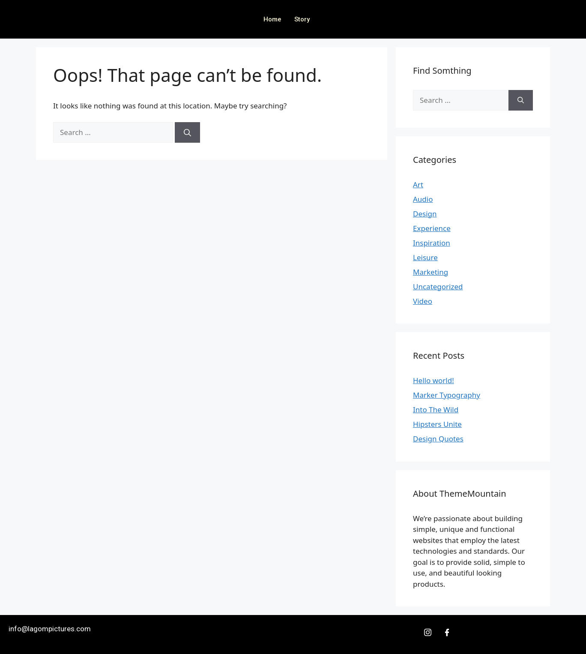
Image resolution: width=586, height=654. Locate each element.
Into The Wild (435, 409)
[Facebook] (446, 632)
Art (418, 184)
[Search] (187, 132)
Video (422, 301)
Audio (423, 199)
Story (302, 19)
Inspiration (431, 243)
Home (272, 19)
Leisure (425, 257)
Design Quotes (438, 439)
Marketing (430, 272)
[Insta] (428, 632)
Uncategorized (438, 286)
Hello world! (433, 380)
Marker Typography (446, 395)
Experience (432, 228)
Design (425, 214)
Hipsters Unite (437, 424)
